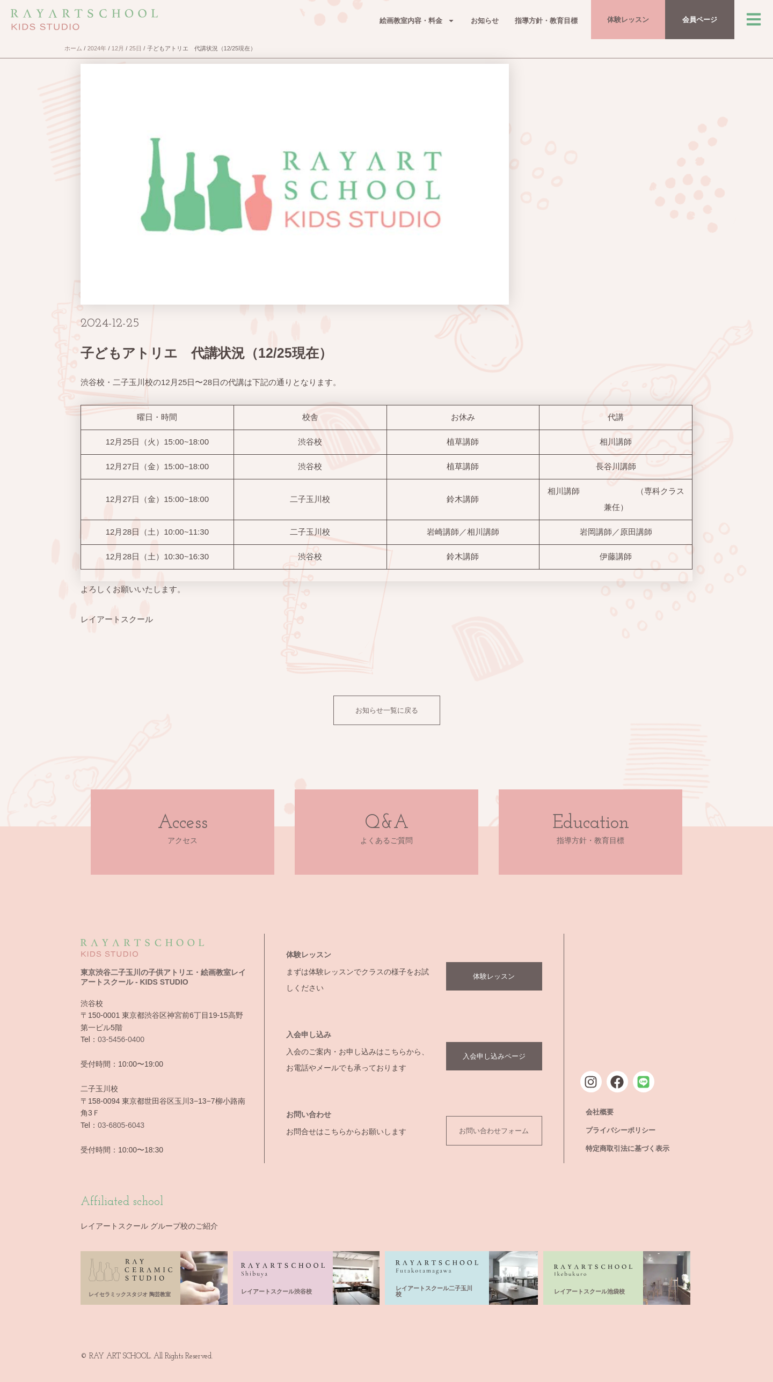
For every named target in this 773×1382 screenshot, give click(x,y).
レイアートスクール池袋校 (589, 1291)
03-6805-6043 (121, 1125)
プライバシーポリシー (620, 1130)
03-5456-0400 (121, 1039)
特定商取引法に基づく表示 (627, 1148)
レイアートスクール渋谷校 (276, 1291)
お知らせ (485, 21)
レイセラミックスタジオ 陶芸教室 (130, 1294)
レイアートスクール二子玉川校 (434, 1291)
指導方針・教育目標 (546, 21)
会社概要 (600, 1112)
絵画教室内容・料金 (417, 20)
